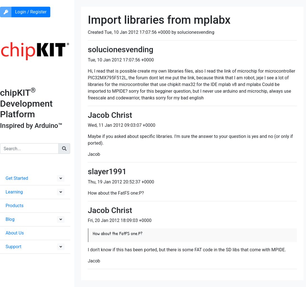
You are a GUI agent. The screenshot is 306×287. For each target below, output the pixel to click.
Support (13, 246)
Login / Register (31, 12)
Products (14, 205)
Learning (14, 192)
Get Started (17, 178)
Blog (10, 219)
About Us (15, 233)
